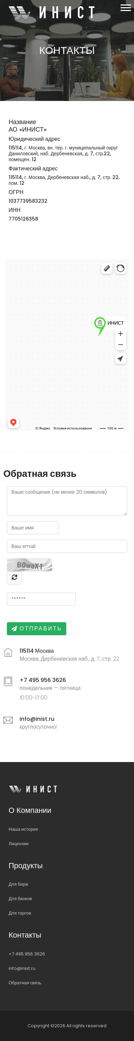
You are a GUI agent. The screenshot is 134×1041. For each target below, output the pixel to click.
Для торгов (20, 913)
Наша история (23, 829)
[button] (125, 6)
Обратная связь (25, 983)
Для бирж (18, 884)
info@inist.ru (22, 968)
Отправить (41, 629)
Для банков (20, 898)
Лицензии (19, 843)
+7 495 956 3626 (27, 954)
